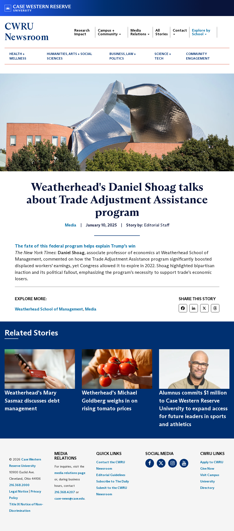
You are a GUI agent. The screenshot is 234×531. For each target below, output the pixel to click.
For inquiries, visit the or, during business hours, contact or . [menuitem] (69, 482)
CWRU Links (212, 454)
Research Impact (82, 32)
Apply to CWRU (211, 462)
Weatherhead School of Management (49, 309)
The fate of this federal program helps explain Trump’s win (75, 246)
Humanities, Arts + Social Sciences (69, 56)
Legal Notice (18, 491)
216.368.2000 (19, 485)
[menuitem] (23, 56)
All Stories (161, 32)
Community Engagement (198, 56)
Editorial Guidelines (110, 475)
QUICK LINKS (109, 454)
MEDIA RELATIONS (65, 456)
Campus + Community (109, 32)
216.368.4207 (64, 492)
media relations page (69, 473)
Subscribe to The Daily (112, 481)
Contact (180, 31)
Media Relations (139, 32)
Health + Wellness (17, 56)
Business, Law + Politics (122, 56)
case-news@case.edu (69, 498)
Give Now (207, 468)
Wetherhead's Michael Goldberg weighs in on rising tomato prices (110, 400)
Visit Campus (209, 475)
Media (90, 309)
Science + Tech (162, 56)
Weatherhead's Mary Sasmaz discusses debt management (32, 400)
